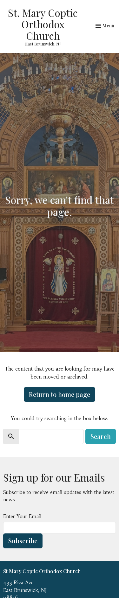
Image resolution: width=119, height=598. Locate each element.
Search (100, 436)
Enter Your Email (22, 516)
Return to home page (59, 394)
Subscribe (22, 540)
